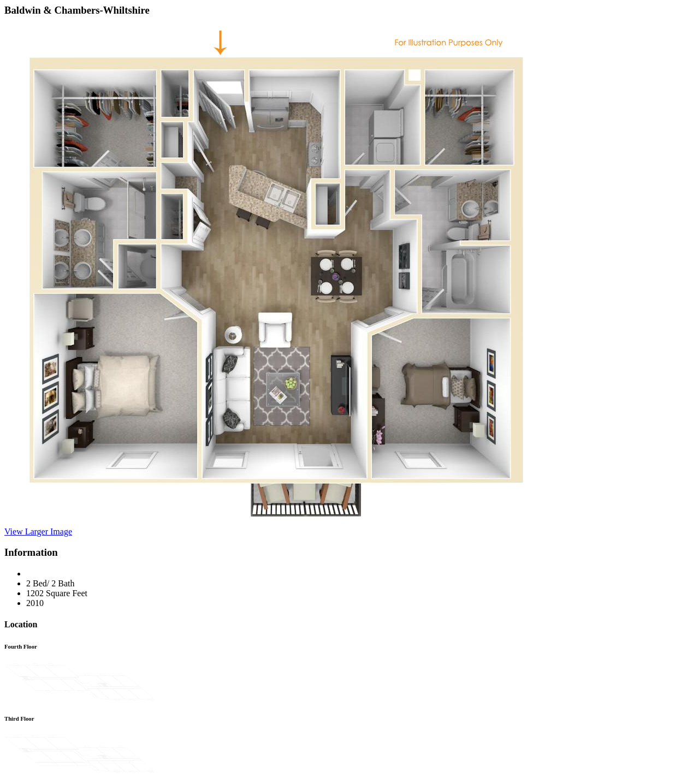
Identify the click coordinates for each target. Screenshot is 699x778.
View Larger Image (38, 531)
